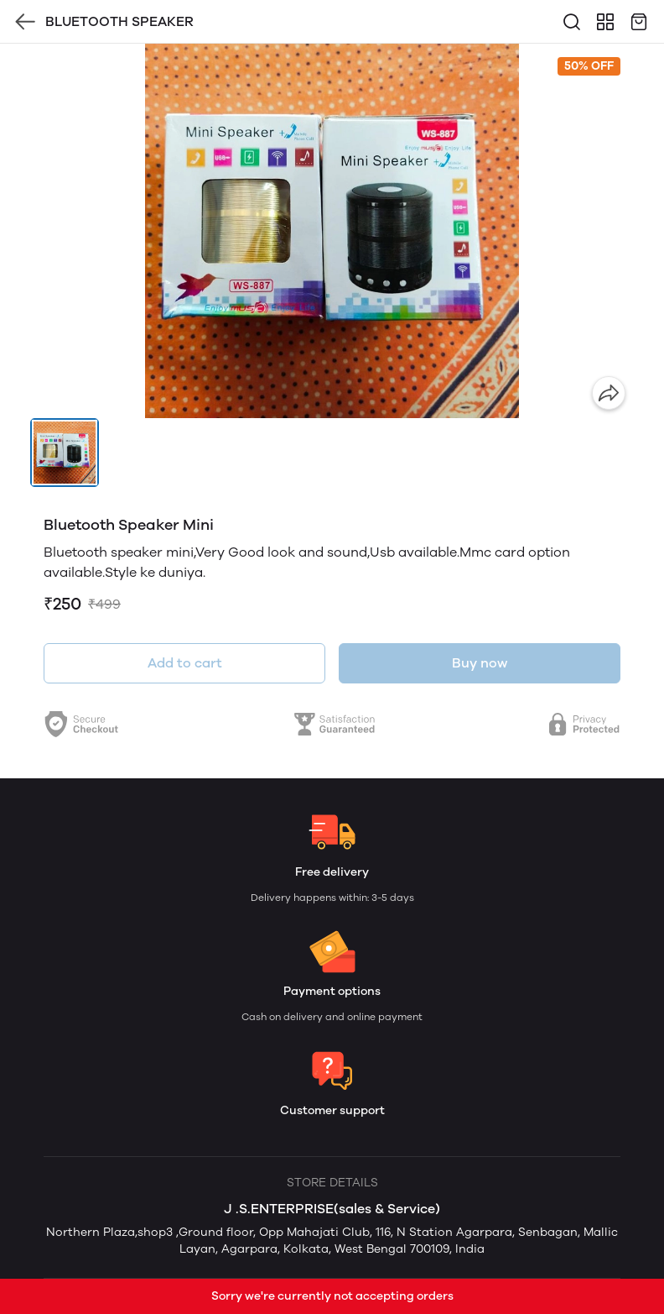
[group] (332, 231)
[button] (64, 452)
